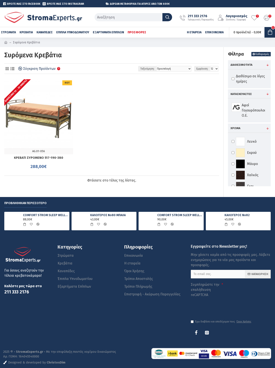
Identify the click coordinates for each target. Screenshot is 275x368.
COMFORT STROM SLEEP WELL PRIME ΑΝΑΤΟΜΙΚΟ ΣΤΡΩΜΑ (179, 215)
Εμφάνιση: (202, 68)
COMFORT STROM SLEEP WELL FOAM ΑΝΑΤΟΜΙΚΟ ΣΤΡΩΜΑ (45, 215)
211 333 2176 (16, 292)
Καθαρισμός (262, 54)
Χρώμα (235, 128)
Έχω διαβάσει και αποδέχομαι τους (221, 322)
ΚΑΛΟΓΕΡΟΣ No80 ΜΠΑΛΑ (108, 215)
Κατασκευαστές (241, 94)
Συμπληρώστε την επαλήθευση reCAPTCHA (205, 289)
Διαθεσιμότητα (241, 64)
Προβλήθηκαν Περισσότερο (25, 203)
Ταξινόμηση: (147, 68)
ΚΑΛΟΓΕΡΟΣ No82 (237, 215)
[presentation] (221, 306)
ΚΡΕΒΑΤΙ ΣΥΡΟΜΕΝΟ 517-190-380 (38, 158)
